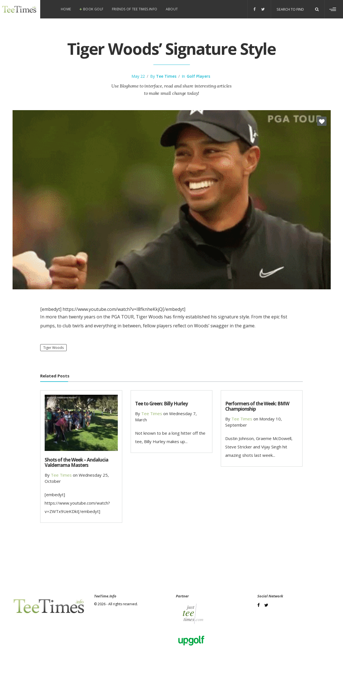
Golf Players (198, 76)
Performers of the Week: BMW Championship (257, 406)
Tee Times (166, 76)
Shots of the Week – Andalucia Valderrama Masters (76, 462)
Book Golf (93, 9)
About (172, 9)
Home (66, 9)
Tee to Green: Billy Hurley (161, 403)
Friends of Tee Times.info (134, 9)
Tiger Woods (53, 347)
